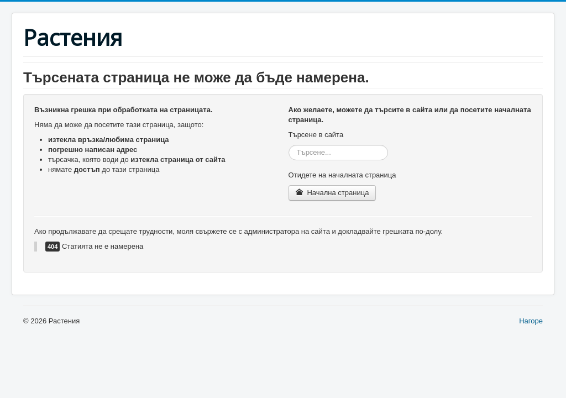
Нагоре (531, 321)
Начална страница (332, 192)
